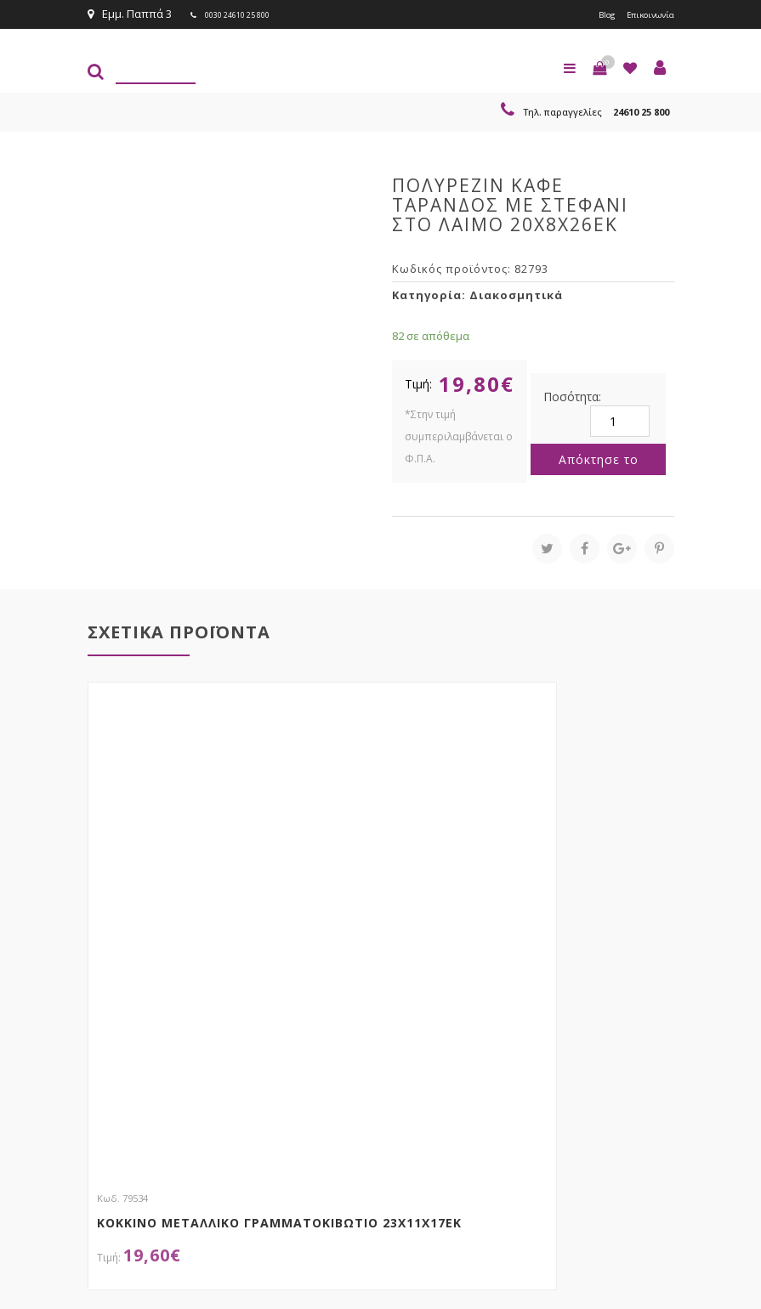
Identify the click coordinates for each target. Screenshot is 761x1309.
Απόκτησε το (599, 458)
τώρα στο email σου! (351, 1018)
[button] (599, 66)
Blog (587, 13)
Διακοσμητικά (516, 293)
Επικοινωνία (642, 13)
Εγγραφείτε (629, 1051)
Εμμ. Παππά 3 (130, 13)
